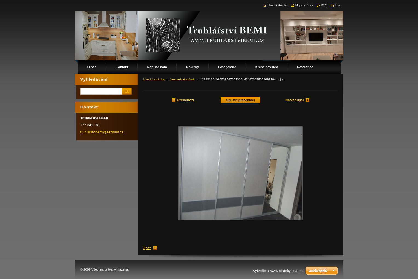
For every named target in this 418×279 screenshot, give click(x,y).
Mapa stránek (304, 5)
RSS (324, 5)
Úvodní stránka (154, 79)
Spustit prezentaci (240, 100)
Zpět (147, 248)
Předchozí (185, 100)
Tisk (337, 5)
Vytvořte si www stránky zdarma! (278, 271)
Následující (294, 100)
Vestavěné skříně (182, 79)
